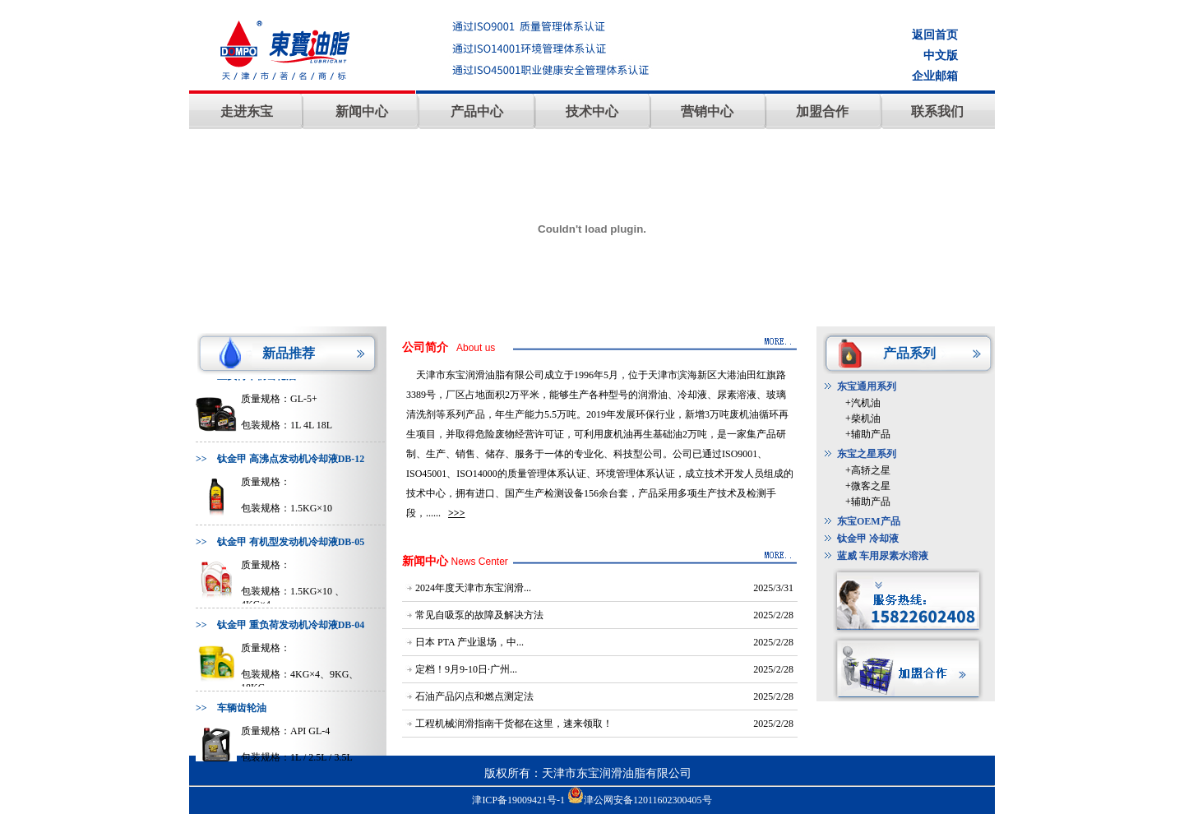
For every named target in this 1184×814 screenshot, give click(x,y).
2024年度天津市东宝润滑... (473, 588)
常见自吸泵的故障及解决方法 (479, 615)
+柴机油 (863, 418)
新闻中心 (361, 111)
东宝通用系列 (866, 386)
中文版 (940, 55)
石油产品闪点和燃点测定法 (474, 696)
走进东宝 (246, 111)
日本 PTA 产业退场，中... (469, 642)
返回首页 (935, 35)
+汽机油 (863, 403)
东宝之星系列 (866, 454)
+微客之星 (867, 486)
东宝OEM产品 (868, 521)
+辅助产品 (867, 434)
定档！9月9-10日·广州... (466, 669)
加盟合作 (822, 111)
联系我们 (937, 111)
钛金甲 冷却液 (868, 538)
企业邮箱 (935, 76)
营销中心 (707, 111)
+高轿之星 (867, 470)
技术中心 (592, 111)
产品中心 (477, 111)
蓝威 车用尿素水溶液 (882, 556)
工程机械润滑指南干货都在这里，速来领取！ (514, 723)
